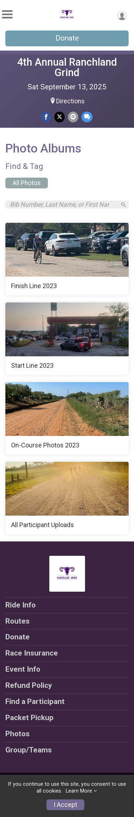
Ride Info (20, 605)
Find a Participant (35, 701)
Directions (70, 101)
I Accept (65, 804)
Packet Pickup (29, 717)
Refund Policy (28, 685)
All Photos (27, 183)
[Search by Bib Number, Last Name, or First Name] (63, 204)
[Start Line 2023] (67, 338)
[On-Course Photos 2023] (67, 418)
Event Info (22, 669)
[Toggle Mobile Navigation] (7, 14)
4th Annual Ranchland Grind (67, 67)
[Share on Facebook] (46, 117)
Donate (67, 38)
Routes (17, 621)
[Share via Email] (73, 117)
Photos (17, 733)
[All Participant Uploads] (67, 498)
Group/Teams (28, 750)
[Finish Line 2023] (67, 259)
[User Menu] (122, 15)
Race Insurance (31, 653)
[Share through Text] (87, 117)
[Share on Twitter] (59, 117)
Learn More (79, 791)
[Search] (123, 205)
